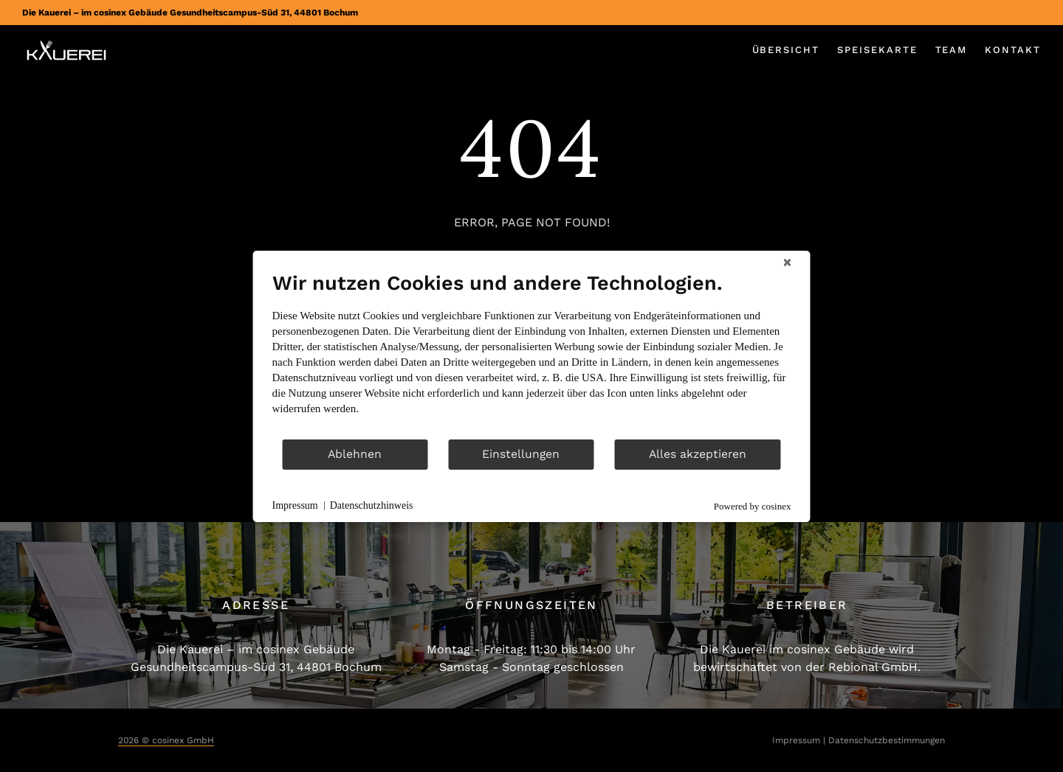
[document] (531, 355)
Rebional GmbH (873, 667)
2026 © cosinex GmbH (166, 740)
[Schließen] (788, 262)
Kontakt (1013, 49)
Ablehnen (355, 454)
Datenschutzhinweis (371, 505)
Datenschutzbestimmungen (886, 740)
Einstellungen (521, 454)
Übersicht (786, 49)
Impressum (796, 740)
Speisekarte (877, 49)
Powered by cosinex (752, 506)
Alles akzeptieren (697, 454)
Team (951, 49)
